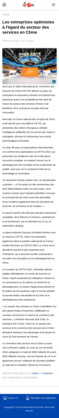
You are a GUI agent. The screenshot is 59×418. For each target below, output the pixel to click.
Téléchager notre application (43, 398)
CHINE (6, 14)
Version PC (13, 398)
